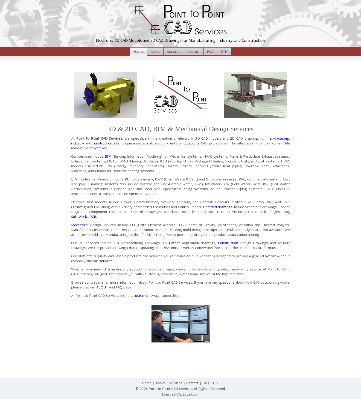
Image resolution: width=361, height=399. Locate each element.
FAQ (210, 51)
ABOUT (102, 287)
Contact (194, 51)
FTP (224, 51)
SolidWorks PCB (83, 216)
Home (138, 51)
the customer (138, 295)
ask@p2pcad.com (185, 394)
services (106, 260)
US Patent (171, 242)
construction (102, 143)
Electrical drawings (217, 206)
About (155, 51)
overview (272, 256)
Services (173, 51)
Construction (228, 242)
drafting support (129, 269)
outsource (191, 143)
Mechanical (79, 224)
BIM (108, 156)
